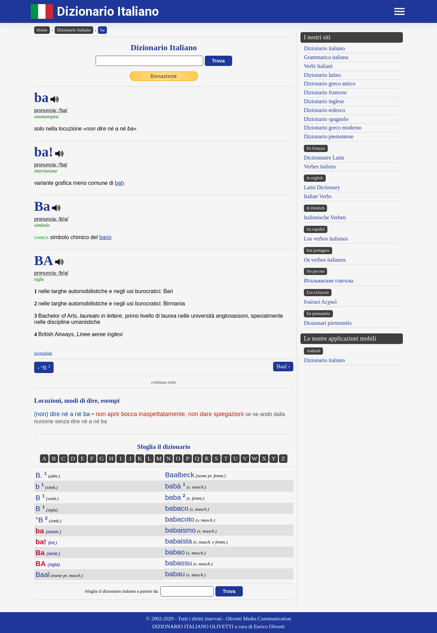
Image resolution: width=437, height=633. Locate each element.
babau (175, 574)
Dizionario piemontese (328, 136)
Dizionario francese (325, 92)
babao (175, 552)
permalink (43, 353)
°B (41, 520)
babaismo (180, 530)
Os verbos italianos (325, 260)
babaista (178, 541)
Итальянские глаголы (328, 281)
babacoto (180, 519)
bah (119, 183)
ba (102, 29)
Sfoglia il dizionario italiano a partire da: (122, 591)
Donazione (164, 76)
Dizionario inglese (324, 101)
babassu (178, 563)
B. (41, 475)
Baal (43, 574)
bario (105, 237)
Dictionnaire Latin (324, 158)
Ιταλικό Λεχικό (320, 302)
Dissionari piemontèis (328, 323)
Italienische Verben (325, 217)
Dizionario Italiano (108, 11)
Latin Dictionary (322, 187)
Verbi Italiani (318, 66)
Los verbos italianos (326, 239)
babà (175, 486)
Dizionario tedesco (324, 110)
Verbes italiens (320, 166)
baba (175, 497)
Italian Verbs (318, 196)
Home (42, 29)
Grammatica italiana (326, 57)
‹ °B (44, 367)
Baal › (283, 366)
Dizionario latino (322, 75)
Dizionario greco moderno (333, 127)
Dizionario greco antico (329, 83)
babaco (176, 508)
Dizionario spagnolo (326, 119)
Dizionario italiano (324, 48)
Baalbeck (180, 475)
